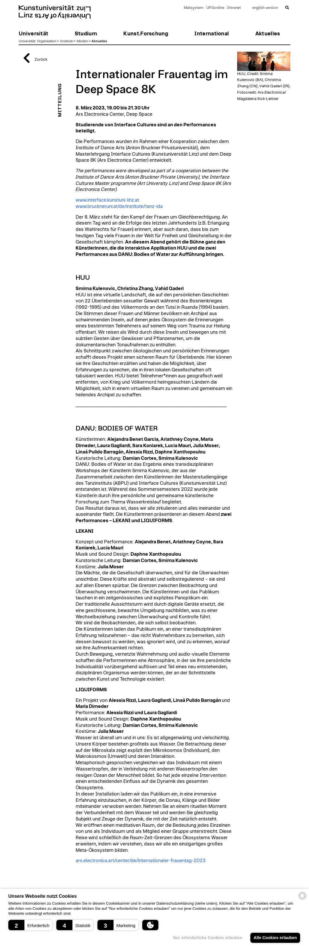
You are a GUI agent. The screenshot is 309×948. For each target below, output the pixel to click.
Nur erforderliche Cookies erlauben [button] (207, 937)
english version (265, 8)
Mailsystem (194, 8)
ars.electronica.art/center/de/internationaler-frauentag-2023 (141, 860)
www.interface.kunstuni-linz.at (107, 200)
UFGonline (215, 8)
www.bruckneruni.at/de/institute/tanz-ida (119, 206)
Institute (66, 41)
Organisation (46, 41)
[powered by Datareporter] (302, 899)
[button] (30, 925)
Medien (82, 41)
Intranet (234, 8)
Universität (27, 41)
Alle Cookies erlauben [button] (275, 937)
